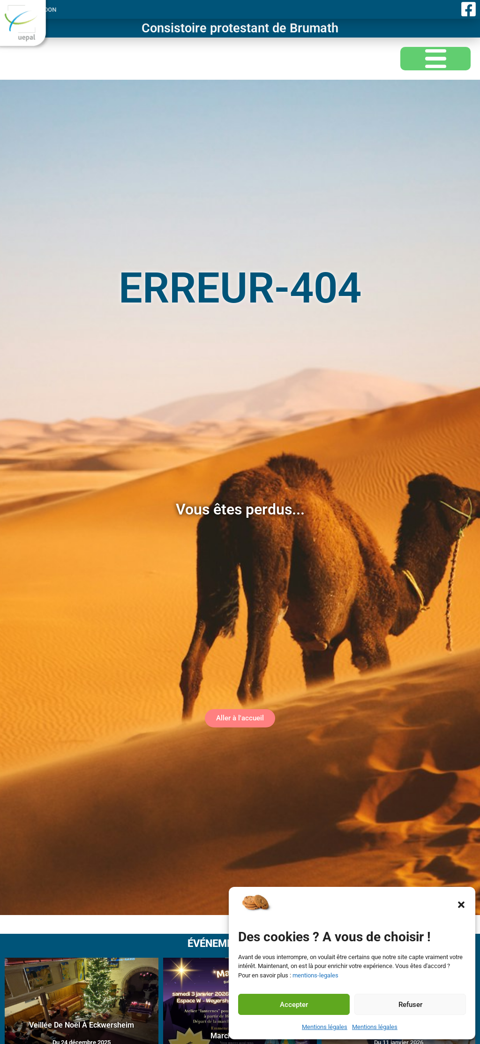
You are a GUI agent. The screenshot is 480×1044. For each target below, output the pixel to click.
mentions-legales (315, 975)
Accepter (294, 1004)
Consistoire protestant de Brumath (240, 28)
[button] (461, 904)
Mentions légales (324, 1026)
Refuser (410, 1004)
